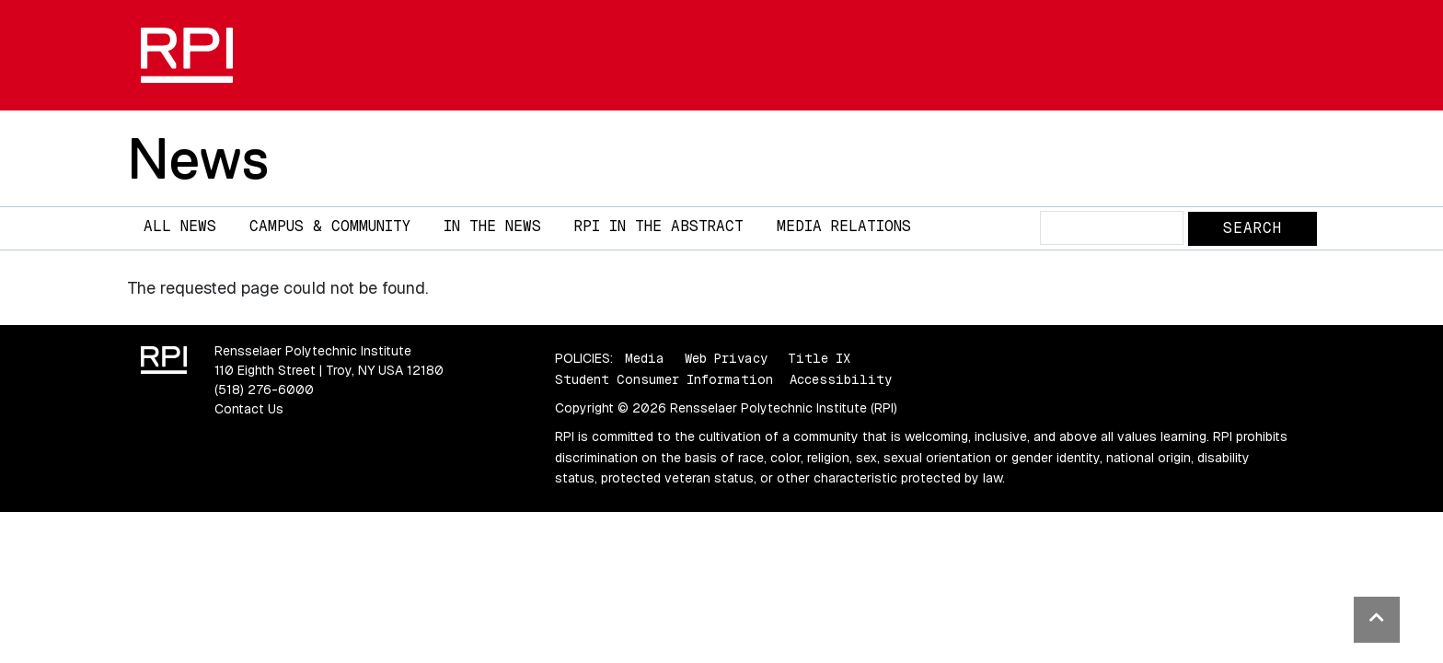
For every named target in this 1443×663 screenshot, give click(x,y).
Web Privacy (726, 358)
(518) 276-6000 (264, 389)
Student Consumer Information (664, 379)
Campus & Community (329, 226)
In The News (492, 226)
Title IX (819, 358)
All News (180, 226)
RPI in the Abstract (659, 226)
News (198, 158)
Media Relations (844, 226)
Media (644, 358)
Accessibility (841, 379)
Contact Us (248, 409)
